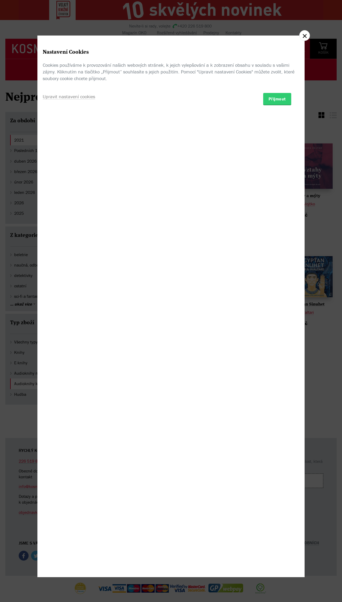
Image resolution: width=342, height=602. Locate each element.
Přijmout (277, 332)
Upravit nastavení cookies (69, 330)
